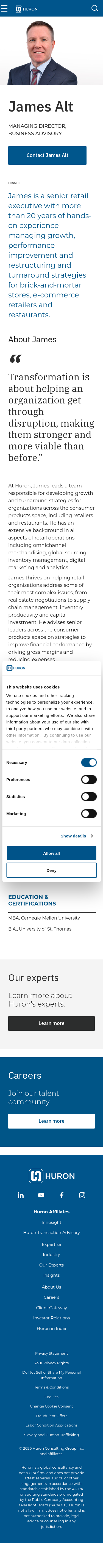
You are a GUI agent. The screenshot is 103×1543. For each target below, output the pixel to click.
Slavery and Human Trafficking (51, 1435)
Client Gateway (51, 1307)
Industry (51, 1254)
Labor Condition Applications (51, 1425)
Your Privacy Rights (51, 1363)
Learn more (51, 1023)
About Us (51, 1287)
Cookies (51, 1397)
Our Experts (51, 1265)
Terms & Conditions (51, 1387)
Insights (51, 1275)
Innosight (51, 1222)
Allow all (51, 853)
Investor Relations (51, 1317)
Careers (51, 1297)
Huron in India (51, 1328)
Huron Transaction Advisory (51, 1232)
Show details (73, 836)
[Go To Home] (26, 8)
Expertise (51, 1244)
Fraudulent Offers (51, 1416)
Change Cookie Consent (51, 1406)
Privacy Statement (51, 1353)
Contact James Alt (47, 155)
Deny (51, 870)
